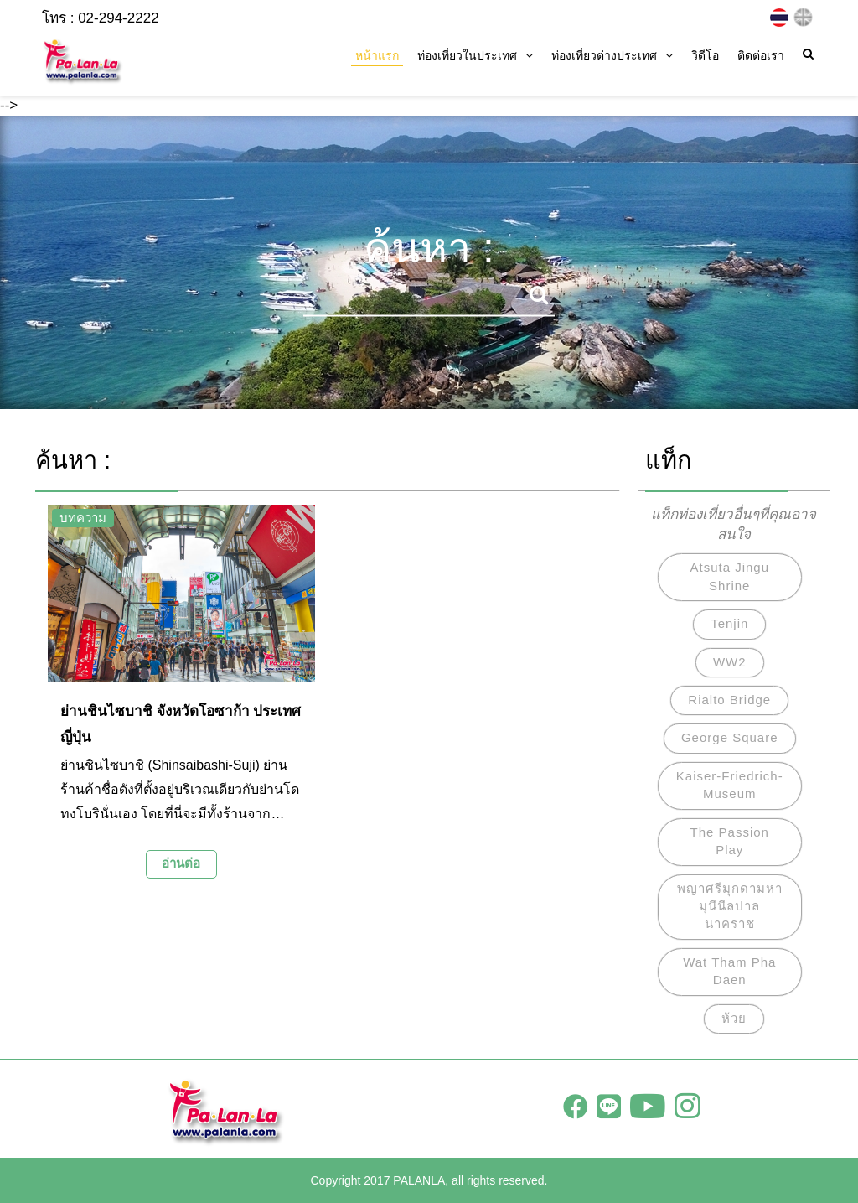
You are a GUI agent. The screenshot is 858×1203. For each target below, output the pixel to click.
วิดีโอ (705, 55)
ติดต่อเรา (760, 55)
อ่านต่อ (181, 863)
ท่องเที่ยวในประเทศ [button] (475, 55)
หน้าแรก (377, 55)
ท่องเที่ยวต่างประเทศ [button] (612, 55)
